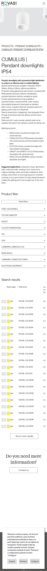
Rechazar (23, 561)
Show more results (24, 436)
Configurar (35, 561)
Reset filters (23, 202)
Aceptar (12, 561)
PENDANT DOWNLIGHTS (28, 46)
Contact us (23, 470)
